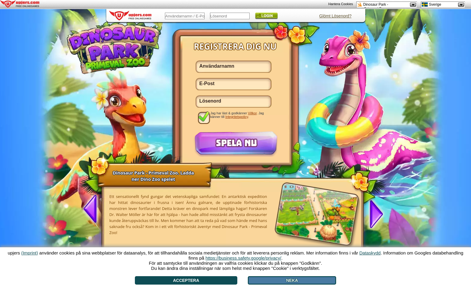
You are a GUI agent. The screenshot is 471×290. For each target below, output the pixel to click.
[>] (374, 214)
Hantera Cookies (340, 4)
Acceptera (186, 280)
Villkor (252, 113)
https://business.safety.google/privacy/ (243, 258)
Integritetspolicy (236, 117)
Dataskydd (370, 252)
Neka (292, 280)
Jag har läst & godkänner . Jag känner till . (237, 115)
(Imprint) (29, 252)
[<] (92, 209)
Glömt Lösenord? (335, 16)
